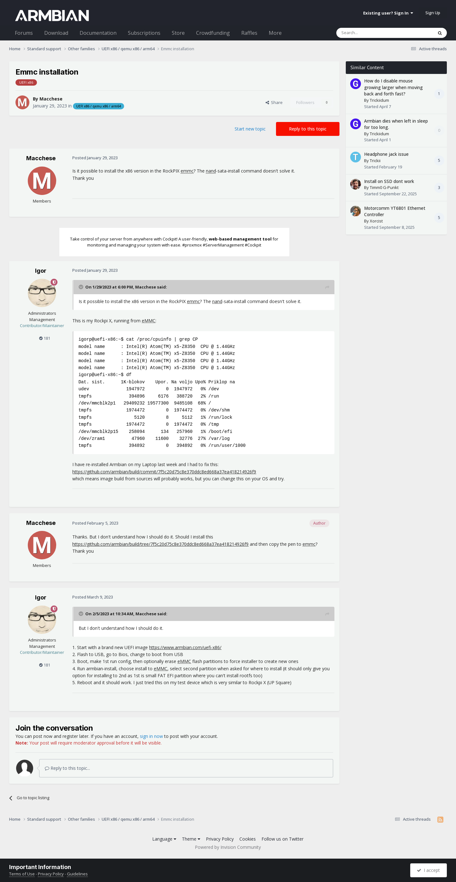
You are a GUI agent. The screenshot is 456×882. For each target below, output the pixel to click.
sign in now (151, 736)
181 (44, 338)
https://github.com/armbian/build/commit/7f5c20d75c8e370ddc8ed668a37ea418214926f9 (164, 472)
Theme (191, 839)
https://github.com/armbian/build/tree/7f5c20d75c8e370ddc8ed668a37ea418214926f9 (160, 544)
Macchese (51, 99)
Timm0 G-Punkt (384, 187)
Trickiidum (379, 100)
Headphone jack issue (386, 154)
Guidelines (77, 874)
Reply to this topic (308, 129)
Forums (24, 32)
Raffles (249, 32)
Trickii (375, 160)
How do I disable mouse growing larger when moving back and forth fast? (393, 87)
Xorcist (376, 221)
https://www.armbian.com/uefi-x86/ (185, 647)
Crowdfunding (213, 32)
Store (178, 32)
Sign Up (432, 12)
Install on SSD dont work (389, 181)
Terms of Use (22, 874)
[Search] (369, 33)
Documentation (98, 32)
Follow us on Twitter (282, 839)
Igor (40, 270)
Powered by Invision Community (228, 847)
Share (274, 102)
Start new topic (250, 129)
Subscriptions (144, 32)
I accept (428, 870)
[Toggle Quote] (81, 286)
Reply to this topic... (67, 768)
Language (164, 839)
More (275, 32)
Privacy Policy (220, 839)
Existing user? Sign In (388, 13)
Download (56, 32)
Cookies (247, 839)
